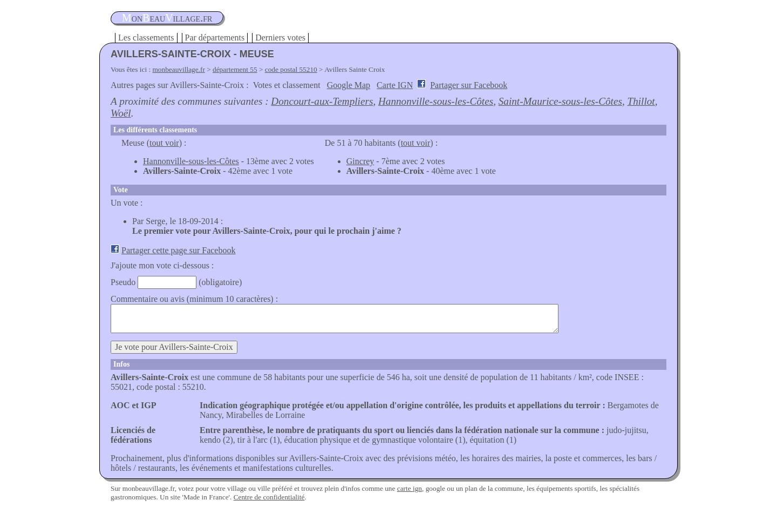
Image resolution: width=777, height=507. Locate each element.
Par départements (215, 37)
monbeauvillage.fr (179, 69)
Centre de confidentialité (269, 497)
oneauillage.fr (167, 18)
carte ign (409, 488)
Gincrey (360, 161)
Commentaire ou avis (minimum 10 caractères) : (194, 298)
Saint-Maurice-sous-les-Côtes (560, 101)
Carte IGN (395, 85)
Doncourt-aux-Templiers (322, 101)
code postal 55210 (291, 69)
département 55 (235, 69)
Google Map (348, 85)
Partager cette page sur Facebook (178, 250)
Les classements (146, 37)
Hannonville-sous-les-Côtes (435, 101)
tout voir (164, 142)
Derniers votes (280, 37)
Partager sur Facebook (468, 85)
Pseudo (123, 282)
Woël (121, 113)
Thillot (641, 101)
